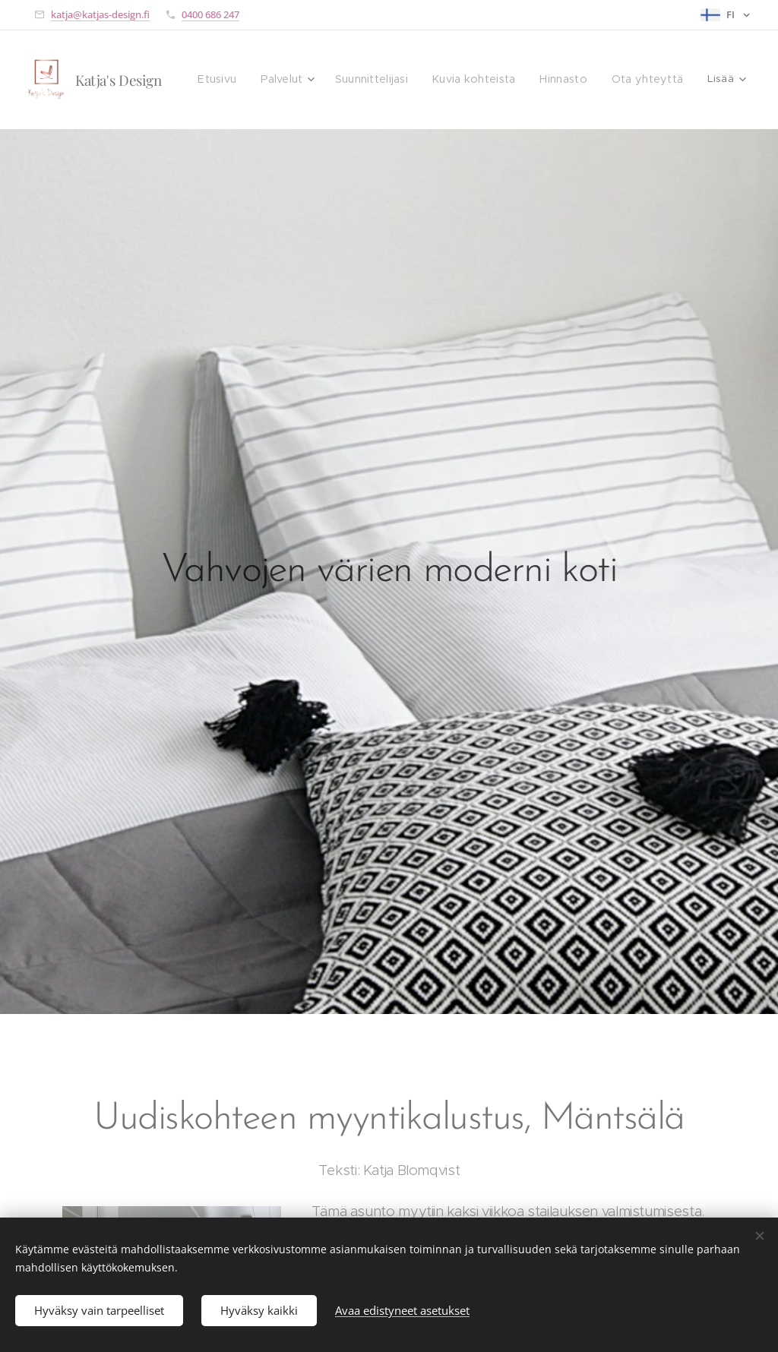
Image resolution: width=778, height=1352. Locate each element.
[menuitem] (236, 80)
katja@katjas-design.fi (100, 14)
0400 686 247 (210, 14)
